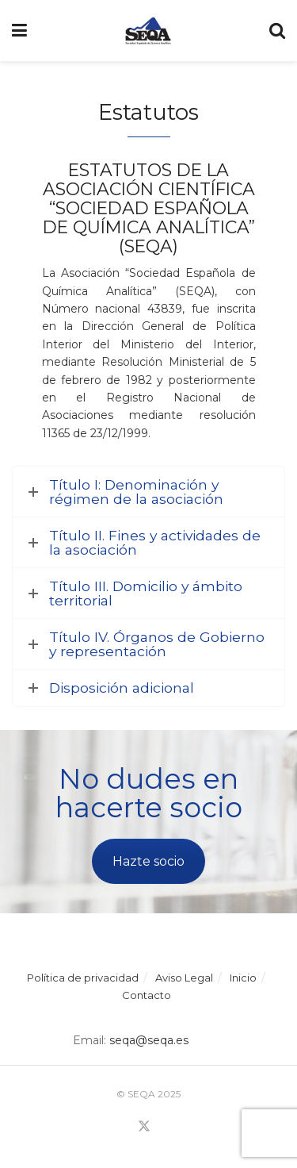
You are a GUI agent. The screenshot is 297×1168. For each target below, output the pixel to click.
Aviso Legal (184, 977)
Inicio (243, 977)
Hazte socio (148, 861)
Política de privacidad (83, 977)
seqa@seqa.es (147, 1040)
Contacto (146, 995)
